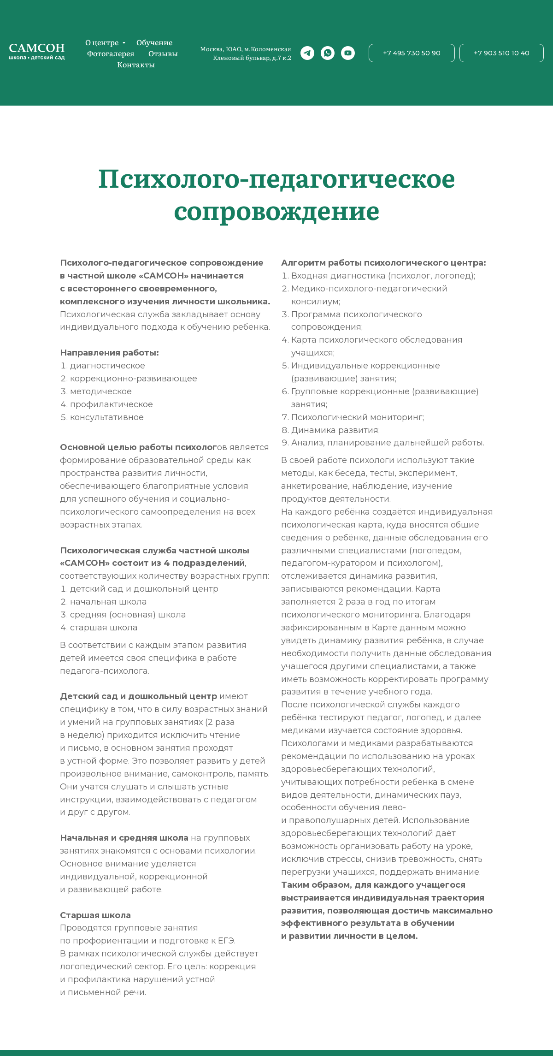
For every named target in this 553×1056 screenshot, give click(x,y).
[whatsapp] (328, 53)
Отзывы (163, 53)
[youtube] (348, 53)
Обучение (154, 41)
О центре (102, 41)
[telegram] (307, 53)
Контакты (136, 64)
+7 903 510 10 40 (501, 53)
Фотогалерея (111, 53)
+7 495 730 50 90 (412, 53)
